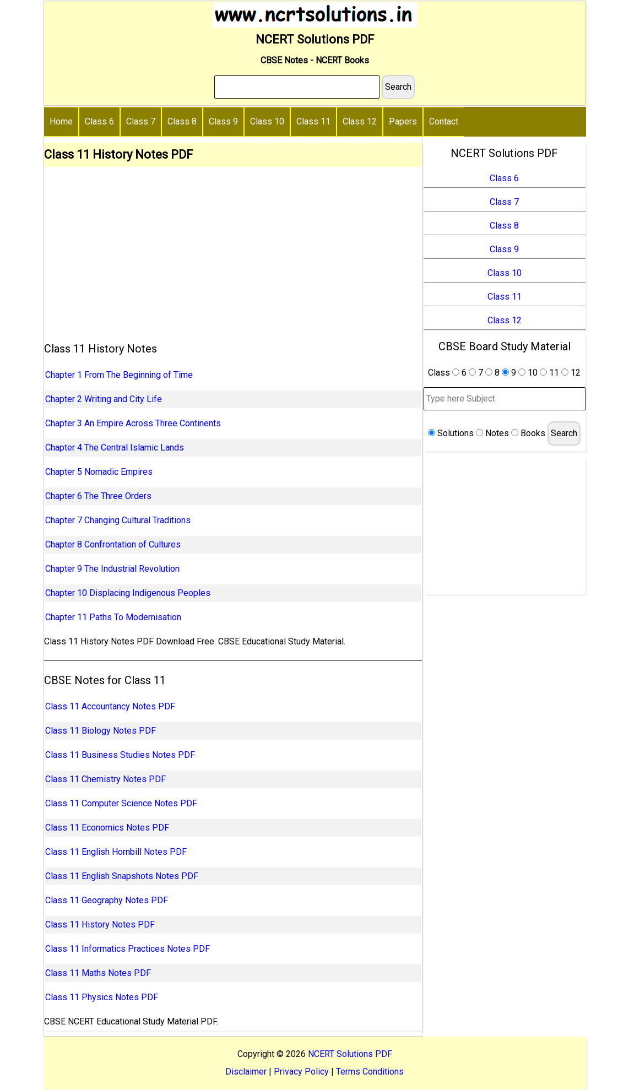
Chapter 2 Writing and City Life (103, 399)
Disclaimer (246, 1071)
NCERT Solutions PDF (350, 1054)
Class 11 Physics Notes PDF (101, 997)
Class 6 (99, 121)
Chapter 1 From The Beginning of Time (119, 375)
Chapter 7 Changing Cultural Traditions (118, 520)
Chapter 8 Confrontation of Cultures (113, 544)
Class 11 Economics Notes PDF (107, 827)
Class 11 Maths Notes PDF (98, 973)
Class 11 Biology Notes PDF (100, 730)
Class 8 (182, 121)
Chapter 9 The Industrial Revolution (112, 568)
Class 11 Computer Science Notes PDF (121, 803)
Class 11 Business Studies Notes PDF (120, 755)
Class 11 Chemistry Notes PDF (105, 779)
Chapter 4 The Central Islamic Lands (114, 447)
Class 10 (267, 121)
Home (61, 121)
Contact (443, 121)
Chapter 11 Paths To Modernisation (113, 617)
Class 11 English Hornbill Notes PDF (116, 852)
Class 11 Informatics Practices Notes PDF (127, 948)
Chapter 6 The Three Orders (98, 496)
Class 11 (313, 121)
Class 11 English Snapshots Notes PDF (121, 876)
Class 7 (140, 121)
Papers (403, 121)
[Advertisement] (233, 249)
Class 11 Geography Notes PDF (106, 900)
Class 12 (360, 121)
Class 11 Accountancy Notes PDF (110, 706)
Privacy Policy (301, 1071)
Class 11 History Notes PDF (100, 924)
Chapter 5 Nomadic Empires (99, 472)
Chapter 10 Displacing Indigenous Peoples (127, 593)
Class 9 (223, 121)
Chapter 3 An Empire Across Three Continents (133, 423)
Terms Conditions (370, 1071)
